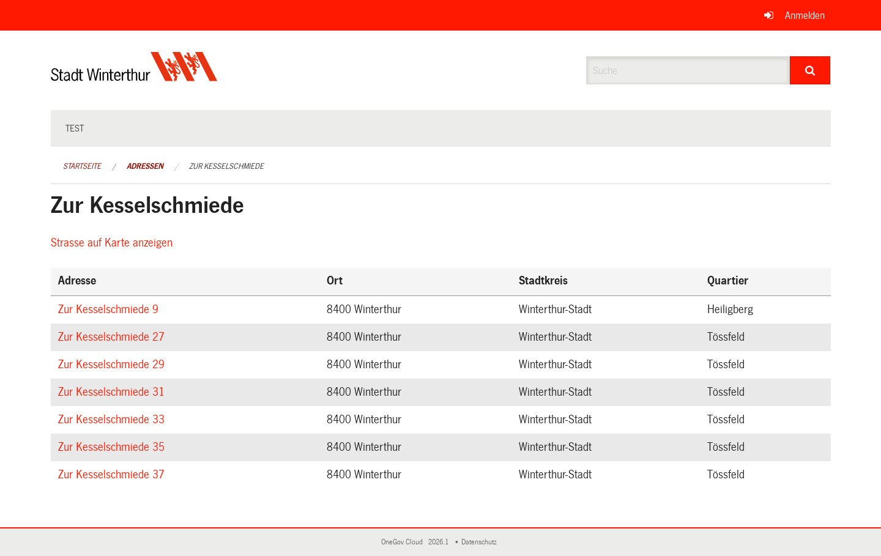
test (74, 128)
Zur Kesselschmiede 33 (113, 419)
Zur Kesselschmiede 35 (113, 447)
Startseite (82, 166)
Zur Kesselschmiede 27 (113, 337)
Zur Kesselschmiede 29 (113, 364)
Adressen (145, 166)
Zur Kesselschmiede (226, 166)
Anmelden (805, 15)
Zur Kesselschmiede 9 (110, 309)
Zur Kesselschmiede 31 (113, 392)
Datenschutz (480, 542)
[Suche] (810, 70)
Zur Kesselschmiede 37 (113, 475)
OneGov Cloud (403, 542)
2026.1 (439, 542)
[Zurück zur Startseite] (134, 76)
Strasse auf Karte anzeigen (113, 243)
